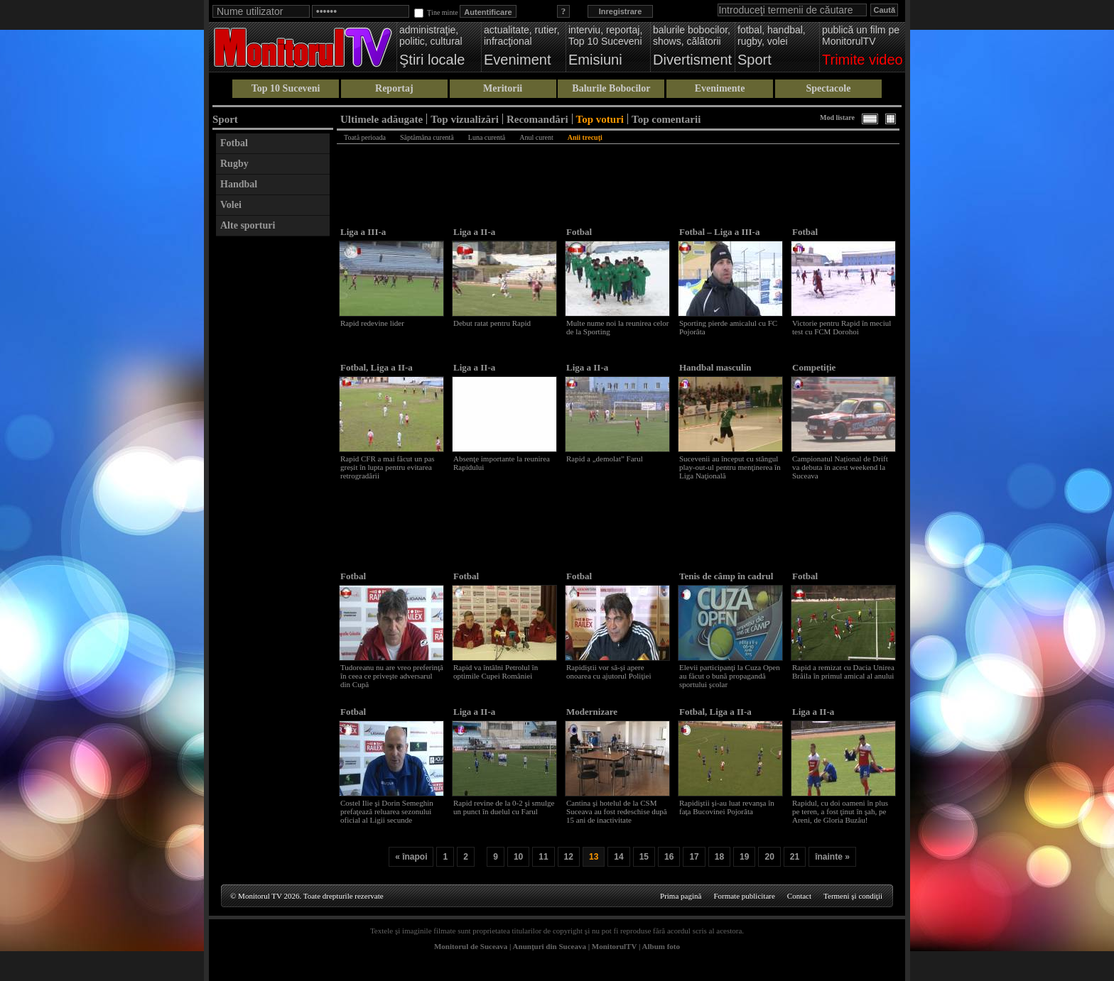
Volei (231, 204)
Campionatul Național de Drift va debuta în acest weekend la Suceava (840, 467)
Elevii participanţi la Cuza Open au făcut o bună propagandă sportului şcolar (729, 676)
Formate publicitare (743, 896)
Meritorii (502, 88)
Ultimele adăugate (381, 119)
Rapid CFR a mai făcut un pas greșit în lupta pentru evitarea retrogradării (387, 467)
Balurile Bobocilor (611, 88)
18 (719, 857)
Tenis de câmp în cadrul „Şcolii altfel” (726, 582)
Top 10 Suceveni (286, 88)
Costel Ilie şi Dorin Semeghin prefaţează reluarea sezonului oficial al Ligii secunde (386, 811)
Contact (799, 896)
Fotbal (234, 143)
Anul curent (536, 137)
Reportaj (394, 88)
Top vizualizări (465, 119)
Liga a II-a (474, 231)
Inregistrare (620, 11)
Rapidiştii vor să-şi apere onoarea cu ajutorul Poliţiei (608, 671)
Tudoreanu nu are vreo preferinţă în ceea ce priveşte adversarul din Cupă (391, 676)
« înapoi (411, 857)
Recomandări (537, 119)
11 (543, 857)
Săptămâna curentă (427, 137)
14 (618, 857)
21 (794, 857)
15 (644, 857)
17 (693, 857)
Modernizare (591, 711)
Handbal (238, 184)
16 (669, 857)
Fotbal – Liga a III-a (719, 231)
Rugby (234, 163)
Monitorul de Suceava (470, 946)
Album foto (661, 946)
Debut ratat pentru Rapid (492, 323)
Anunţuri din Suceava (549, 946)
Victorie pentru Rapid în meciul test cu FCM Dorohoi (841, 327)
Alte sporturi (247, 225)
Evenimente (720, 88)
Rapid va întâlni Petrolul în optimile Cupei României (495, 671)
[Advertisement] (273, 456)
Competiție (814, 367)
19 (744, 857)
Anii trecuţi (585, 137)
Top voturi (600, 119)
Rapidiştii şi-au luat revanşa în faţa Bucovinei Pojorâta (726, 807)
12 (568, 857)
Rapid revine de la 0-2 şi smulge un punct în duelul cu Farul (503, 807)
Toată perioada (365, 137)
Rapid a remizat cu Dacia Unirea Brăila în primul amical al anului (843, 671)
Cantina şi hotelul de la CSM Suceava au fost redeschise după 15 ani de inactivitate (616, 811)
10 (518, 857)
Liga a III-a (363, 231)
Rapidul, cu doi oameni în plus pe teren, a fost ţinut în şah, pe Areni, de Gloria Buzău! (840, 811)
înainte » (832, 857)
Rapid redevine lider (372, 323)
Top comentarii (666, 119)
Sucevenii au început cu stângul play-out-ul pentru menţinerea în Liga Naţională (730, 467)
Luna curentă (486, 137)
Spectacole (828, 88)
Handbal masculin (715, 367)
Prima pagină (680, 896)
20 (769, 857)
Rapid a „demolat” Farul (604, 458)
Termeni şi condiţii (852, 896)
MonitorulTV (614, 946)
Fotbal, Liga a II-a (376, 367)
